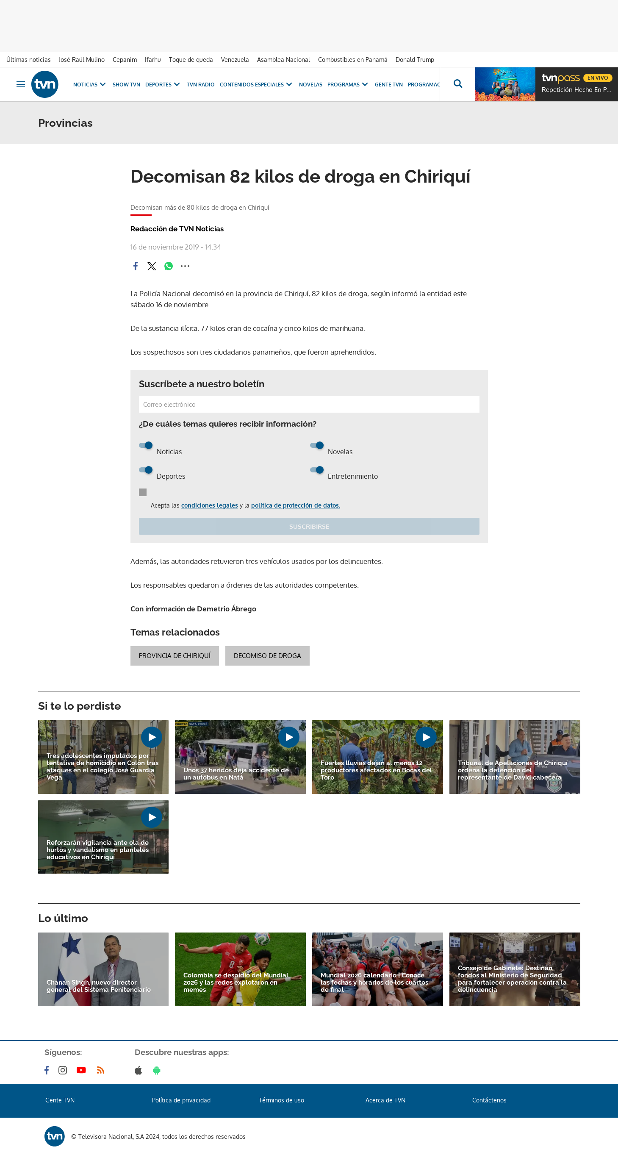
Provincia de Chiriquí (175, 656)
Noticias (90, 84)
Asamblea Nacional (283, 59)
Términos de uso (281, 1100)
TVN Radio (201, 84)
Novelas (310, 84)
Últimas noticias (28, 59)
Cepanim (125, 59)
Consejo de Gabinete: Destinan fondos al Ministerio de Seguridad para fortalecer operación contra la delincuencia (512, 979)
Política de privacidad (181, 1100)
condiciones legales (209, 505)
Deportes (163, 84)
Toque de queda (191, 59)
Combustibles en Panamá (353, 59)
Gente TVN (389, 84)
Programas (348, 84)
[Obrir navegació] (20, 84)
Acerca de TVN (385, 1100)
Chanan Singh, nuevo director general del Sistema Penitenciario (99, 986)
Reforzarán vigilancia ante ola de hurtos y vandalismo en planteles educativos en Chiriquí (98, 850)
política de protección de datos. (295, 505)
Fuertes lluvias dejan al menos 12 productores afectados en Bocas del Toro (376, 770)
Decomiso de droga (267, 656)
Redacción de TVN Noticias (177, 229)
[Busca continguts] (457, 84)
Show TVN (126, 84)
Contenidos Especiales (257, 84)
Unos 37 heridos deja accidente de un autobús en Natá (236, 774)
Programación (429, 84)
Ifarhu (153, 59)
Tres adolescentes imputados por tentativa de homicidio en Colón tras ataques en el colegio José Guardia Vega (102, 766)
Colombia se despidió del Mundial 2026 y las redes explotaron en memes (235, 983)
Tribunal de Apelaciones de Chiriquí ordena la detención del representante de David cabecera (513, 770)
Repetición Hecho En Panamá (578, 90)
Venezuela (235, 59)
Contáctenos (489, 1100)
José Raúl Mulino (82, 59)
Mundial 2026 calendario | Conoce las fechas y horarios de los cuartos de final (374, 983)
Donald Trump (415, 59)
